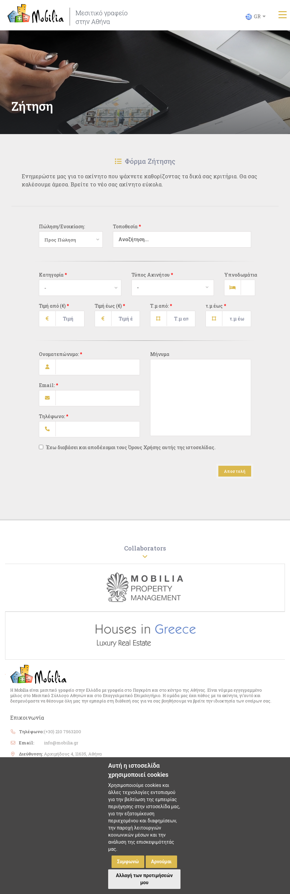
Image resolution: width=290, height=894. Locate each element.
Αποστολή (235, 474)
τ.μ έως (216, 309)
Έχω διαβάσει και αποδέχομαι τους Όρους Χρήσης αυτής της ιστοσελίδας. (127, 451)
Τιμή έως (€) (110, 309)
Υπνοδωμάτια (237, 278)
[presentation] (90, 482)
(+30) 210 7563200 (62, 735)
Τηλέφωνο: (53, 419)
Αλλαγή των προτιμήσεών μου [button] (144, 879)
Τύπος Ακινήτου (152, 278)
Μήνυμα (159, 357)
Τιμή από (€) (54, 309)
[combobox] (179, 242)
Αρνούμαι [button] (161, 861)
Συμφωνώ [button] (128, 861)
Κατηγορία (53, 278)
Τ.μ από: (161, 309)
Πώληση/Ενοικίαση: (62, 230)
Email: (48, 388)
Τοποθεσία (127, 230)
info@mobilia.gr (61, 746)
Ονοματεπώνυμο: (60, 357)
